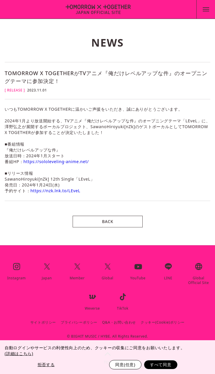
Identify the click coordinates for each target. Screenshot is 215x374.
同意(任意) (125, 364)
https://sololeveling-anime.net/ (56, 161)
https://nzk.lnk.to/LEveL (55, 190)
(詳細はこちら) (19, 353)
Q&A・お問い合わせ (119, 322)
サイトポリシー (43, 322)
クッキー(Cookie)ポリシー (163, 322)
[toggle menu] (205, 9)
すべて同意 (161, 364)
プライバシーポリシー (79, 322)
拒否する (46, 364)
